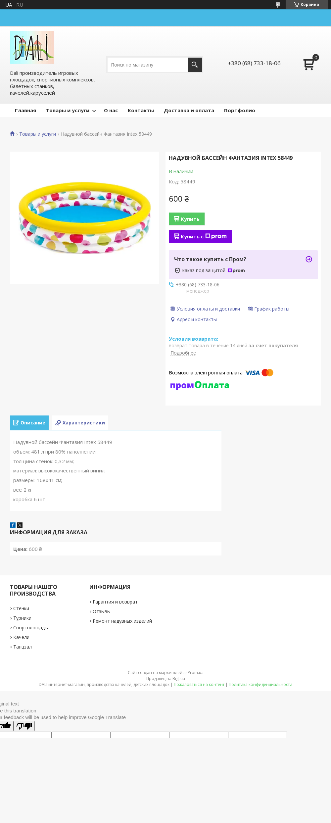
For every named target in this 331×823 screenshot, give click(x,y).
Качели (21, 637)
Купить (190, 219)
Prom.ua (196, 672)
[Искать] (195, 65)
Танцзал (22, 647)
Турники (22, 618)
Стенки (21, 608)
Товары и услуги (67, 110)
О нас (111, 110)
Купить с (204, 236)
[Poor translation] (24, 726)
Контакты (141, 110)
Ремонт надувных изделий (122, 621)
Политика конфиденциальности (260, 684)
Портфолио (239, 110)
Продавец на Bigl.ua (165, 678)
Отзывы (102, 611)
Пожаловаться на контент (199, 684)
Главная (25, 110)
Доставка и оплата (189, 110)
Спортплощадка (31, 627)
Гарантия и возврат (115, 602)
